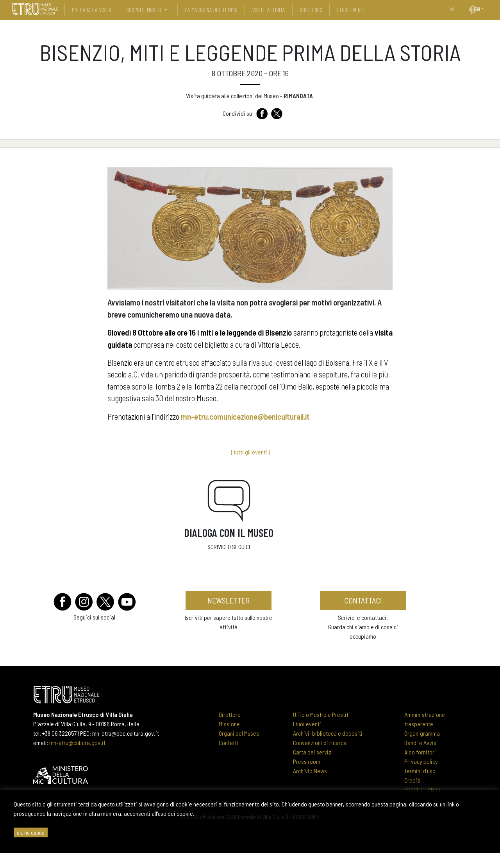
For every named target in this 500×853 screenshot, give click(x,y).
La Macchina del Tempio (211, 9)
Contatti (228, 742)
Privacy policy (421, 761)
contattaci (363, 600)
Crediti (412, 780)
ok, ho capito (31, 832)
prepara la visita (92, 9)
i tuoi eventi (350, 9)
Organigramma (422, 733)
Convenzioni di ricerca (319, 742)
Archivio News (310, 770)
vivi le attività (268, 9)
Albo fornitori (420, 752)
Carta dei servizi (313, 752)
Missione (229, 723)
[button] (485, 8)
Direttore (230, 714)
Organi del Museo (239, 733)
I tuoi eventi (307, 723)
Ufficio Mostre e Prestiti (321, 714)
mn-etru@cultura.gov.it (77, 742)
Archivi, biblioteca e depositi (327, 733)
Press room (306, 761)
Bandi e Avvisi (421, 742)
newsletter (228, 600)
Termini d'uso (420, 770)
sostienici (311, 9)
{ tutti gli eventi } (250, 452)
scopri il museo (143, 9)
